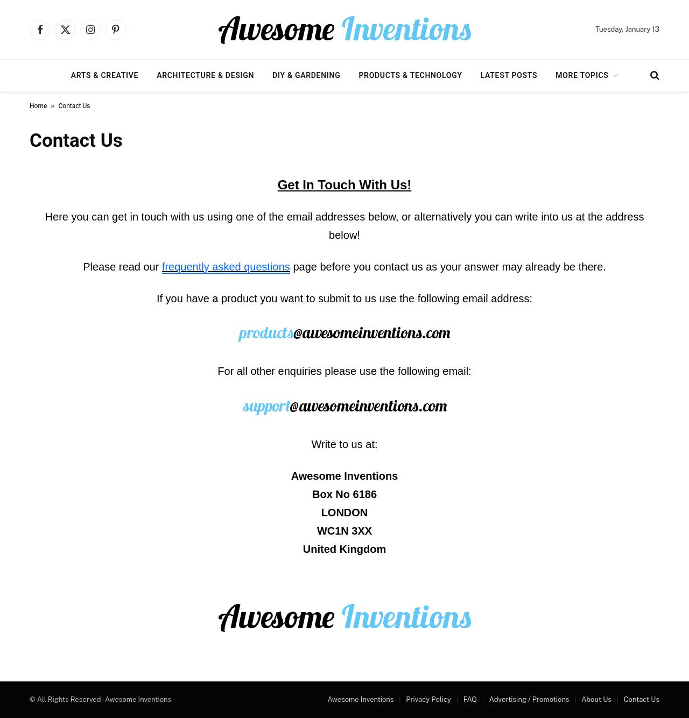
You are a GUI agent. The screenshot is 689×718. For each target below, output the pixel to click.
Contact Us (641, 699)
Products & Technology (410, 75)
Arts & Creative (104, 75)
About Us (596, 699)
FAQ (470, 699)
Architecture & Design (205, 75)
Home (38, 106)
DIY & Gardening (306, 75)
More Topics (582, 75)
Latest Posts (509, 75)
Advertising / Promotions (529, 699)
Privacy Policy (428, 699)
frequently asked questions (226, 267)
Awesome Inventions (360, 699)
